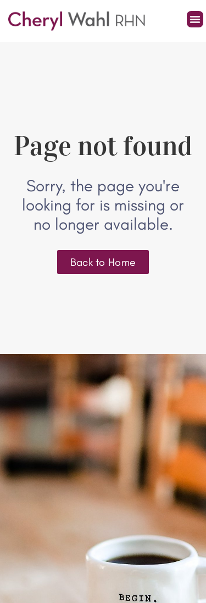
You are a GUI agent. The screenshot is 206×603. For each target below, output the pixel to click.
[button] (195, 19)
